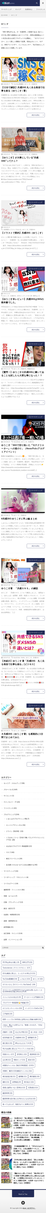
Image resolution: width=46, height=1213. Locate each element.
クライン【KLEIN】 (13, 831)
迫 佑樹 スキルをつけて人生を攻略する (20, 865)
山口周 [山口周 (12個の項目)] (7, 1060)
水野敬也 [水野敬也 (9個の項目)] (16, 1082)
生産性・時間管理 (10, 915)
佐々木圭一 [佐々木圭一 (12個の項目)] (36, 1032)
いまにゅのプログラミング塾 (16, 819)
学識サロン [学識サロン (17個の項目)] (8, 1054)
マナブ (8, 852)
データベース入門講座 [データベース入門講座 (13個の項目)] (33, 997)
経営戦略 (7, 927)
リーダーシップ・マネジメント (15, 877)
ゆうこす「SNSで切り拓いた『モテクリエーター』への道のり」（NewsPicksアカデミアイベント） (23, 448)
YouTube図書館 (18, 84)
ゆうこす (27, 84)
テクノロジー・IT (10, 802)
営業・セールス (9, 896)
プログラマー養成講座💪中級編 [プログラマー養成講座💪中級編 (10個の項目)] (16, 1003)
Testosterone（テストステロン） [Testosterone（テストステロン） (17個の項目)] (16, 968)
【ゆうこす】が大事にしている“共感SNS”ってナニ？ (20, 159)
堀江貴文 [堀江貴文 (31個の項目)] (7, 1043)
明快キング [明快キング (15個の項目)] (19, 1060)
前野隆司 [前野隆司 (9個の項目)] (32, 1038)
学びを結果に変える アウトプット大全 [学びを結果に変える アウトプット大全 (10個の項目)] (18, 1049)
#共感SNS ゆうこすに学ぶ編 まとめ (19, 518)
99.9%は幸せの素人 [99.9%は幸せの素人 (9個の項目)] (11, 962)
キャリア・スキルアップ (12, 783)
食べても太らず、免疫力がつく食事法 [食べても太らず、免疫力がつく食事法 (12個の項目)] (18, 1104)
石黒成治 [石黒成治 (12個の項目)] (33, 1088)
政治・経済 (8, 908)
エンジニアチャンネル (14, 825)
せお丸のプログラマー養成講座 (17, 846)
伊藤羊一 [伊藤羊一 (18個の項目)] (7, 1032)
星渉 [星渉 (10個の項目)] (31, 1060)
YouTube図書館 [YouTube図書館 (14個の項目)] (10, 979)
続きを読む (36, 115)
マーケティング (6, 9)
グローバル (8, 789)
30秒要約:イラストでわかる (12, 229)
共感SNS (34, 84)
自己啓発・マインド (11, 933)
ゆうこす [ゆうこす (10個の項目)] (38, 979)
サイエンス (8, 796)
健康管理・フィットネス (12, 890)
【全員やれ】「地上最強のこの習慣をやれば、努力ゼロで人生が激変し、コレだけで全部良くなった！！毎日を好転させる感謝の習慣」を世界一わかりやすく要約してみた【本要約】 (28, 1123)
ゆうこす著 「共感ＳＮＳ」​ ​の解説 (19, 588)
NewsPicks (17, 441)
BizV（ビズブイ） (29, 1208)
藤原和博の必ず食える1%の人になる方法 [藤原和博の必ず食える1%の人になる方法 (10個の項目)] (19, 1099)
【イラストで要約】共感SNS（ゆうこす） (22, 232)
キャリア (18, 9)
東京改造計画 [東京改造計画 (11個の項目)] (9, 1076)
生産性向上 (28, 9)
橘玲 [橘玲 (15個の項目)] (6, 1082)
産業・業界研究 (9, 921)
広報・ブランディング (12, 902)
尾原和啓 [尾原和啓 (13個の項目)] (34, 1054)
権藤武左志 (31, 368)
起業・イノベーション (12, 939)
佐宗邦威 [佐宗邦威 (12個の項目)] (7, 1038)
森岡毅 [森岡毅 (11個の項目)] (23, 1076)
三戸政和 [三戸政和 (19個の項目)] (7, 1014)
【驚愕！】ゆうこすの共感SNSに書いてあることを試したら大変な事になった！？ (22, 374)
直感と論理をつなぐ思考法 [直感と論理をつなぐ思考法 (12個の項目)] (14, 1088)
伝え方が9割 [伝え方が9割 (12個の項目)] (21, 1032)
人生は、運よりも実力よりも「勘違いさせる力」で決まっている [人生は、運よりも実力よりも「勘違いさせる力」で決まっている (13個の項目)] (22, 1025)
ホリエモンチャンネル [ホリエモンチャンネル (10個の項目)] (12, 1008)
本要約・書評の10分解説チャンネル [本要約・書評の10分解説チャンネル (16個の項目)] (17, 1071)
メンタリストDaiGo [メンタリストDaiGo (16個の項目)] (33, 1008)
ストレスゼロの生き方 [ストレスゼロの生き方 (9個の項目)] (12, 997)
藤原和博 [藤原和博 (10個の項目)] (7, 1093)
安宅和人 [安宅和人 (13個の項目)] (22, 1054)
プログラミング (9, 814)
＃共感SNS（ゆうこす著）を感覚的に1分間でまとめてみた (22, 736)
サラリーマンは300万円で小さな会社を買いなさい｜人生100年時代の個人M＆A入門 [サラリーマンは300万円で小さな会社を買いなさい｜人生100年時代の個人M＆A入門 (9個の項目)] (22, 991)
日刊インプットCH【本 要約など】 (28, 295)
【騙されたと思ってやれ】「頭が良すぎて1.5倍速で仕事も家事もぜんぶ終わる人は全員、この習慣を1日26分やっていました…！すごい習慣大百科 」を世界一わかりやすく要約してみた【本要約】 (29, 1178)
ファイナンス (40, 9)
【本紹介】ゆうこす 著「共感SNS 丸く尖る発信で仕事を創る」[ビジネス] (23, 662)
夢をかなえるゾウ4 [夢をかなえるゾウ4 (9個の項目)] (23, 1043)
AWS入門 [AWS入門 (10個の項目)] (27, 962)
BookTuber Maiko (19, 657)
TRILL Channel (18, 154)
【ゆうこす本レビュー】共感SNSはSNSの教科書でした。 (22, 301)
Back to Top (23, 1194)
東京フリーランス (12, 859)
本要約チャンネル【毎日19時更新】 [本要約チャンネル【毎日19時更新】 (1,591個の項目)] (18, 1065)
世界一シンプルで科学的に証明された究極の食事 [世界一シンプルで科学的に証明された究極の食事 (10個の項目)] (22, 1019)
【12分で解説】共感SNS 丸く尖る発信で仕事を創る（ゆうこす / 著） (23, 89)
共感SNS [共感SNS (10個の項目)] (20, 1038)
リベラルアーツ (9, 883)
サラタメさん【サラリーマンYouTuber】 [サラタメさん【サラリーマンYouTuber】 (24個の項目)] (19, 984)
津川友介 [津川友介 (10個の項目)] (29, 1082)
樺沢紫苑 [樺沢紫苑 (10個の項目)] (34, 1076)
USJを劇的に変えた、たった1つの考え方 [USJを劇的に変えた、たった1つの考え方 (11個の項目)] (19, 973)
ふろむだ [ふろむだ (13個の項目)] (25, 979)
